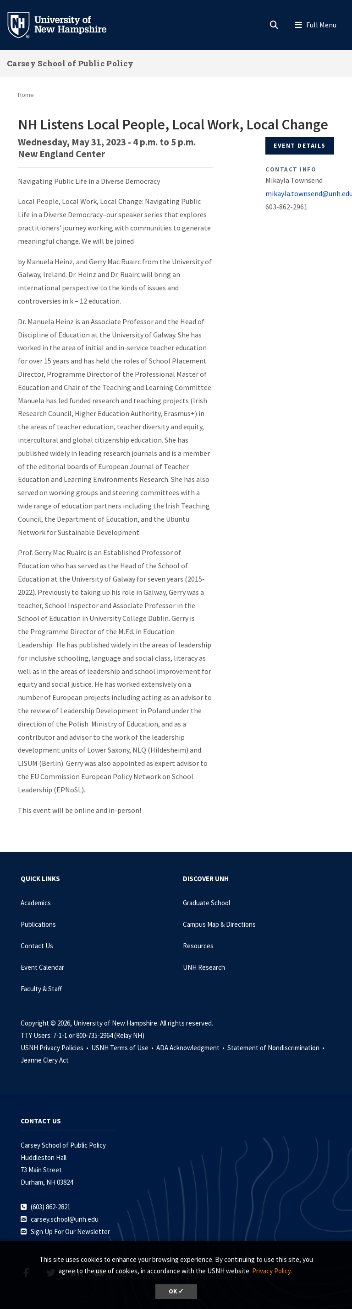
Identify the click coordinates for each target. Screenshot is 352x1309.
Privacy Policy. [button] (272, 1270)
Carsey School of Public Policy (70, 63)
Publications (38, 924)
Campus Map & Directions (219, 924)
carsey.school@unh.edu (65, 1219)
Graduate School (206, 902)
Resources (198, 945)
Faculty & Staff (41, 988)
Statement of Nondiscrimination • (276, 1047)
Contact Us (37, 945)
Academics (36, 902)
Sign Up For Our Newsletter (70, 1231)
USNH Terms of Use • (123, 1047)
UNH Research (204, 967)
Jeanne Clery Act (45, 1060)
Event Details (300, 145)
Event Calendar (42, 967)
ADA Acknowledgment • (191, 1047)
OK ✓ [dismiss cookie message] (176, 1291)
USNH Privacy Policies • (55, 1047)
